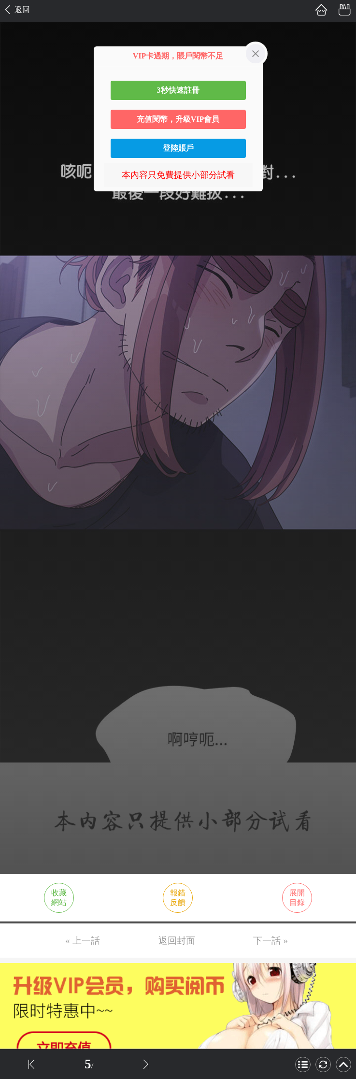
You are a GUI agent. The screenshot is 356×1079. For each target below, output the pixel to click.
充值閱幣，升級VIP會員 (178, 119)
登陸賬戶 (178, 148)
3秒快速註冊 (178, 90)
